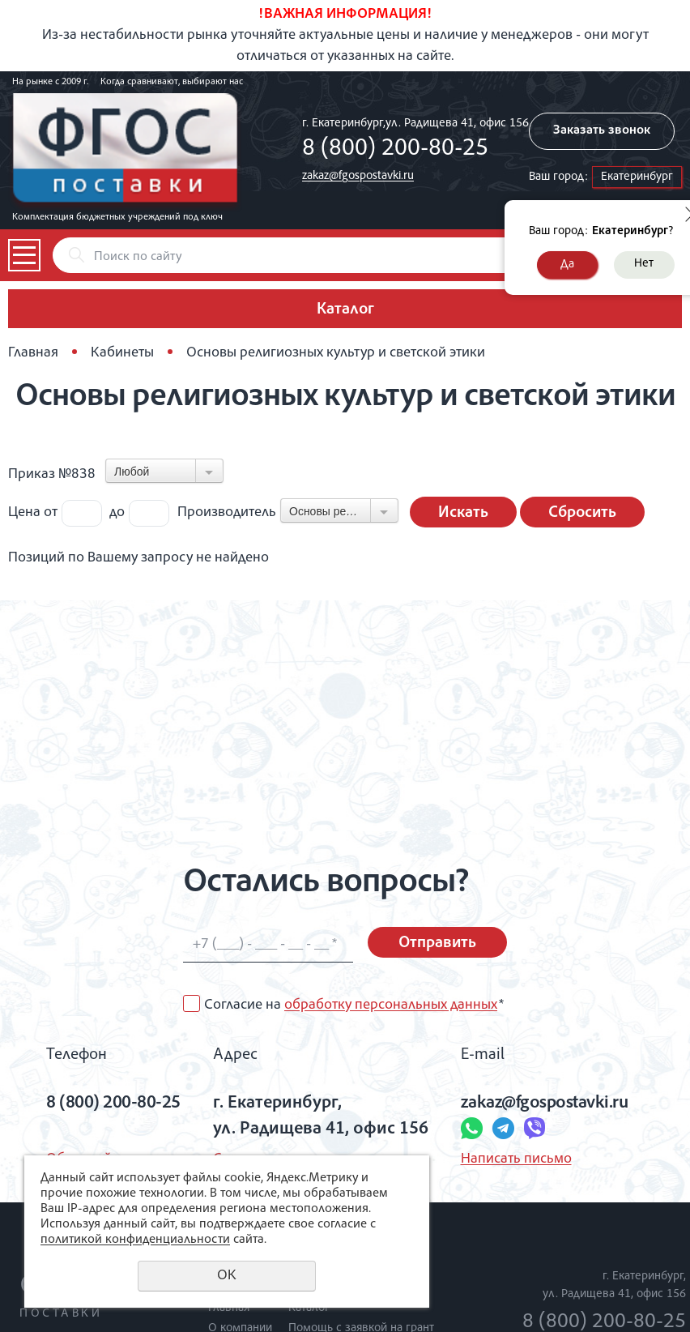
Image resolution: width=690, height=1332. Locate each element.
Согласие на (354, 1005)
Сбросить (582, 514)
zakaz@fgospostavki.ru (358, 176)
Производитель (226, 513)
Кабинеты (122, 353)
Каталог (309, 1308)
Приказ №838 (52, 474)
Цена (24, 513)
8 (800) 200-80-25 (395, 150)
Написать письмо (516, 1159)
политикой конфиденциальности (135, 1240)
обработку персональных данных (390, 1005)
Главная (33, 353)
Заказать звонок (601, 131)
